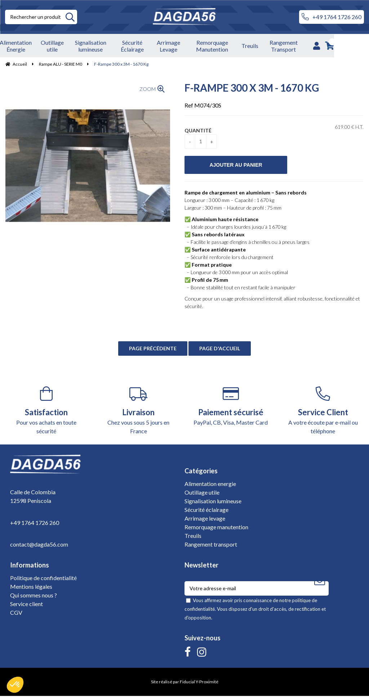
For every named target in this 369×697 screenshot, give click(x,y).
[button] (15, 684)
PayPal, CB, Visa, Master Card (231, 407)
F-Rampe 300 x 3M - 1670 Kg (251, 89)
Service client (26, 604)
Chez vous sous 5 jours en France (138, 411)
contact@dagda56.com (39, 545)
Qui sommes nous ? (33, 596)
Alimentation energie (210, 484)
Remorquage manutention (216, 528)
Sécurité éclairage (206, 510)
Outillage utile (201, 493)
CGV (16, 613)
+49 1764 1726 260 (331, 17)
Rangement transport (210, 545)
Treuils (192, 536)
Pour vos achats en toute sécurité (46, 411)
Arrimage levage (204, 519)
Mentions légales (31, 587)
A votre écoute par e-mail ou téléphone (323, 411)
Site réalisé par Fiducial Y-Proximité (184, 682)
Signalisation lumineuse (212, 502)
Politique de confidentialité (43, 578)
